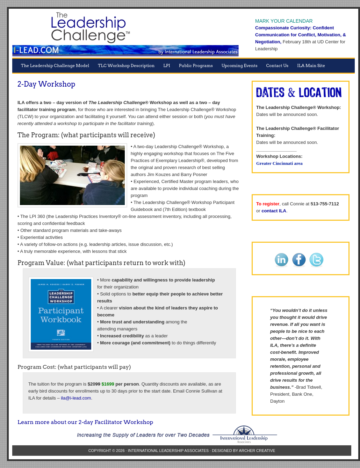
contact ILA (273, 210)
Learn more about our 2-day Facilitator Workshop (85, 422)
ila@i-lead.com (76, 398)
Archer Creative (257, 450)
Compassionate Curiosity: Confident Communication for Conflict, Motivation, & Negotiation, (300, 34)
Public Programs (196, 65)
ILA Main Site (311, 65)
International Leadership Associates (168, 450)
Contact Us (277, 65)
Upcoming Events (240, 65)
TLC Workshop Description (126, 65)
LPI (166, 65)
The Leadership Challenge (125, 35)
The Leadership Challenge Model (55, 65)
